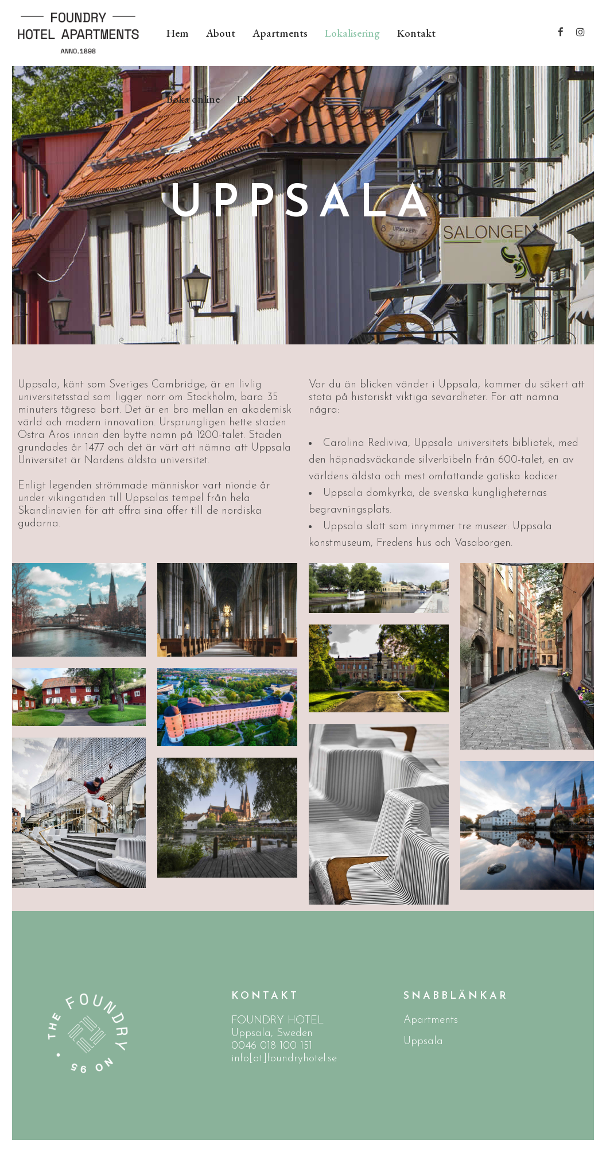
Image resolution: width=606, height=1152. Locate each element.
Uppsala (423, 1041)
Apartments (430, 1020)
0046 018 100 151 (271, 1046)
